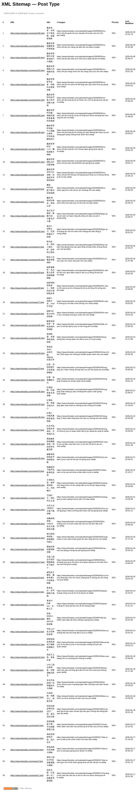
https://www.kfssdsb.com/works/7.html (26, 697)
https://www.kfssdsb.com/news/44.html (27, 202)
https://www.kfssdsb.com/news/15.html (27, 592)
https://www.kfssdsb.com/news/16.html (27, 578)
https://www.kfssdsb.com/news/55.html (27, 46)
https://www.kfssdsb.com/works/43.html (27, 216)
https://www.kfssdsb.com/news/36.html (27, 314)
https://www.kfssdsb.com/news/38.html (27, 288)
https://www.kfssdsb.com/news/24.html (27, 471)
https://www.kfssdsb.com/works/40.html (27, 260)
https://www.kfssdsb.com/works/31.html (27, 380)
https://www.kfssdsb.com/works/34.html (27, 338)
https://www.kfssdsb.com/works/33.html (27, 353)
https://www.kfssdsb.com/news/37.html (27, 302)
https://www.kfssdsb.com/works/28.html (27, 417)
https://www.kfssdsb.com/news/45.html (27, 189)
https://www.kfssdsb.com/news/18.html (27, 549)
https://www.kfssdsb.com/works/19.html (27, 538)
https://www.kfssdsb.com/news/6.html (26, 711)
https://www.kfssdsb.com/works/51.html (27, 100)
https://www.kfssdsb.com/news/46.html (27, 175)
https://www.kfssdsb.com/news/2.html (26, 761)
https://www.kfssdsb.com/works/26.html (27, 444)
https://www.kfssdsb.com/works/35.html (27, 325)
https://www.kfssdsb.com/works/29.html (27, 404)
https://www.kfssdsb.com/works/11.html (27, 644)
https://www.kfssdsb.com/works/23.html (27, 485)
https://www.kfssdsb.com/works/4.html (26, 738)
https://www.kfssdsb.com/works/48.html (27, 149)
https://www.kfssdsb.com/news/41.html (27, 247)
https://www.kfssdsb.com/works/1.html (26, 775)
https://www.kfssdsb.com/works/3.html (26, 750)
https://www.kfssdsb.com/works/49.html (27, 132)
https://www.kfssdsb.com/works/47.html (27, 162)
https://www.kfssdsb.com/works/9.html (26, 670)
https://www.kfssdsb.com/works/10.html (27, 657)
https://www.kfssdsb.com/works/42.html (27, 231)
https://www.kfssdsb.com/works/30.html (27, 391)
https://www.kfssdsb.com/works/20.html (27, 524)
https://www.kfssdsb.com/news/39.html (27, 272)
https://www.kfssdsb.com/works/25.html (27, 458)
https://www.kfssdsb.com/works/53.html (27, 70)
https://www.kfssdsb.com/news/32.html (27, 368)
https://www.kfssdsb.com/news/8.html (26, 684)
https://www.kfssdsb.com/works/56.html (27, 33)
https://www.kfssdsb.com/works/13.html (27, 619)
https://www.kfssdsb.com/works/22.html (27, 498)
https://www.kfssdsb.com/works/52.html (27, 84)
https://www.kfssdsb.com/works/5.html (26, 725)
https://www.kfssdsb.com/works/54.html (27, 57)
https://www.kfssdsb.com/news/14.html (27, 605)
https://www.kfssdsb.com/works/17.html (27, 562)
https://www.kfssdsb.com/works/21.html (27, 509)
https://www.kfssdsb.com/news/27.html (27, 430)
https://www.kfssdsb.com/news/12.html (27, 631)
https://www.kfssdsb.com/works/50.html (27, 115)
